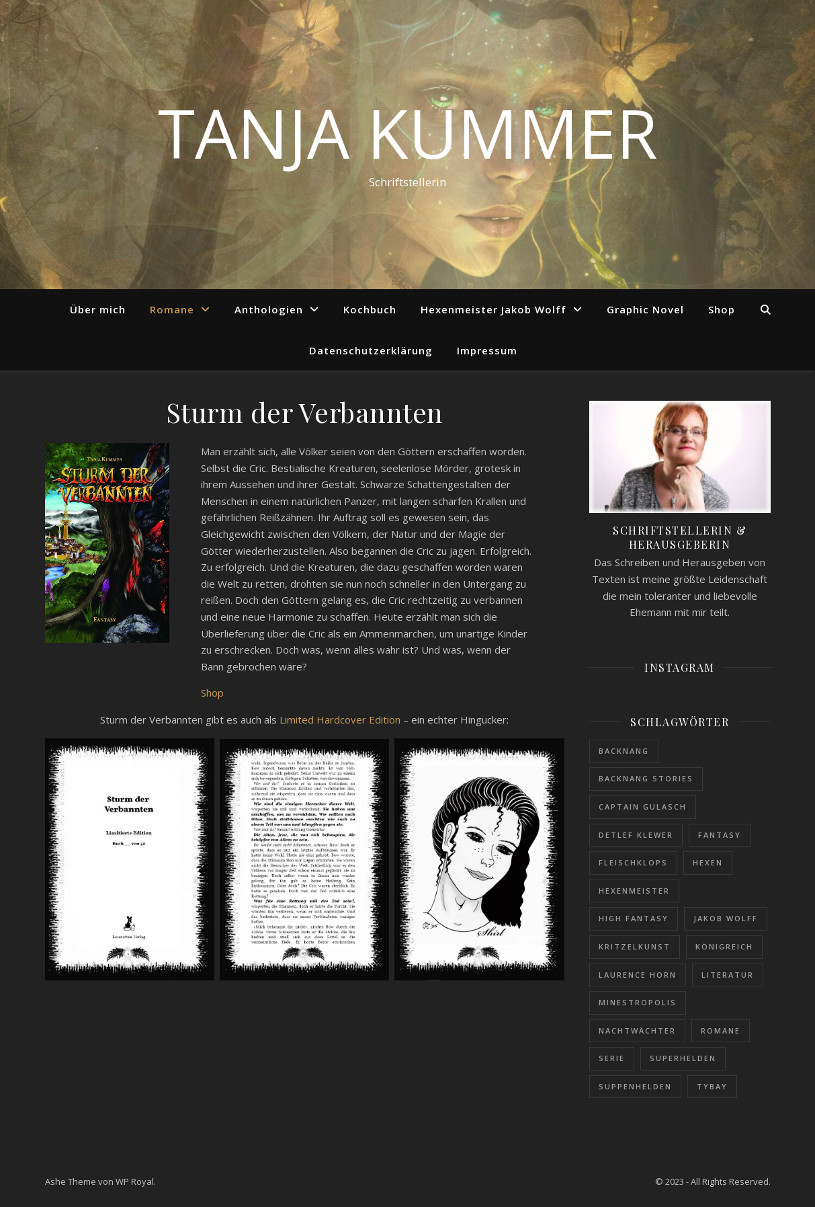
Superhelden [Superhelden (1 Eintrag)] (683, 1058)
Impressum (487, 350)
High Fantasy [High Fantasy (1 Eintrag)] (634, 918)
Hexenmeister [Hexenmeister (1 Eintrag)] (634, 891)
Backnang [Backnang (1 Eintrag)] (624, 751)
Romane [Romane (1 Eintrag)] (720, 1030)
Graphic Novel (645, 309)
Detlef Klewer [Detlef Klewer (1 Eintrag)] (636, 835)
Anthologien (268, 309)
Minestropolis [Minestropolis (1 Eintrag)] (638, 1002)
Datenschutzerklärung (371, 350)
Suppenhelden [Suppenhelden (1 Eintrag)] (635, 1086)
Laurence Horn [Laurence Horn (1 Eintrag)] (638, 975)
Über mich (98, 309)
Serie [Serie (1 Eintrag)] (612, 1058)
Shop (721, 309)
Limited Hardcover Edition (340, 719)
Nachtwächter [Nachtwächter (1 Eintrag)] (637, 1030)
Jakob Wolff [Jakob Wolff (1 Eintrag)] (725, 918)
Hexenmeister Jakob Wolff (493, 309)
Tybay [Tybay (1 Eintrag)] (712, 1086)
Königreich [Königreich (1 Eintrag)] (724, 946)
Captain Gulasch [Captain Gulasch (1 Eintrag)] (643, 807)
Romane (172, 309)
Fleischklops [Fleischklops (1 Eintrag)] (633, 862)
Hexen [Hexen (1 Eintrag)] (708, 862)
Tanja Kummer (408, 132)
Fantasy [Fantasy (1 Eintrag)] (719, 835)
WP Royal (135, 1181)
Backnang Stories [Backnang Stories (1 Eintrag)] (646, 778)
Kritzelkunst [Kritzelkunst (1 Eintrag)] (635, 946)
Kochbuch (369, 309)
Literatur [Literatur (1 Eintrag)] (727, 975)
